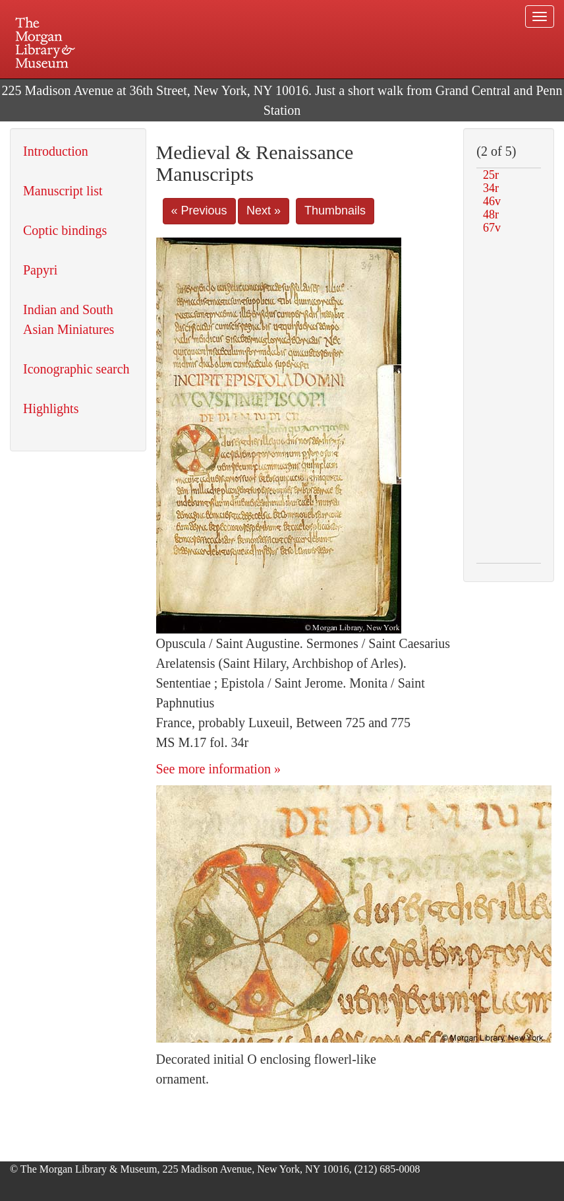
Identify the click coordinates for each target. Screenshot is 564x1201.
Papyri (40, 270)
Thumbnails (335, 210)
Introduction (55, 151)
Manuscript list (63, 190)
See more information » (218, 769)
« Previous (199, 210)
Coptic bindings (65, 230)
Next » (263, 210)
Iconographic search (76, 369)
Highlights (50, 408)
